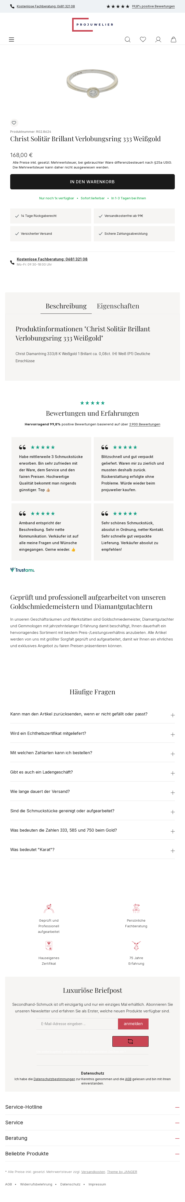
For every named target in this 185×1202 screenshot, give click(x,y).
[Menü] (11, 39)
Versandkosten (93, 1172)
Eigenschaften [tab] (118, 305)
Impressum (97, 1184)
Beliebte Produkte (27, 1154)
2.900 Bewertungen (144, 424)
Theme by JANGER (122, 1172)
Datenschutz (70, 1184)
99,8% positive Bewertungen (141, 6)
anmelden (133, 1023)
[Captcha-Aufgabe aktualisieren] (130, 1041)
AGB (128, 1079)
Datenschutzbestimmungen (54, 1079)
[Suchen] (127, 39)
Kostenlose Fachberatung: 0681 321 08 (42, 6)
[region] (92, 83)
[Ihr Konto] (158, 39)
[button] (92, 715)
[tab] (66, 305)
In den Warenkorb (92, 181)
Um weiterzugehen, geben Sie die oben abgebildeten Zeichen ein (81, 1051)
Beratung (16, 1138)
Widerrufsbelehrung (36, 1184)
